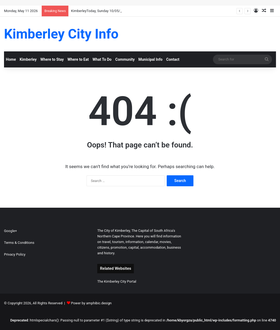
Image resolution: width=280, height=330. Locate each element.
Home (11, 59)
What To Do (101, 59)
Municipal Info (150, 59)
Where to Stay (52, 59)
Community (125, 59)
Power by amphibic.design (91, 303)
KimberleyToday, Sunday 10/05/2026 (99, 11)
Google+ (10, 231)
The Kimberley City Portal (116, 281)
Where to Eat (78, 59)
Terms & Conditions (19, 243)
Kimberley (28, 59)
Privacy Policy (14, 254)
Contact (172, 59)
